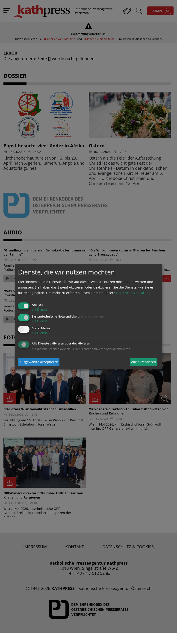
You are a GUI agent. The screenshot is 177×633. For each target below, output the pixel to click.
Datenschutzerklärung (133, 293)
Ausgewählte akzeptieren (38, 362)
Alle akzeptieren (143, 362)
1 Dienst (39, 309)
